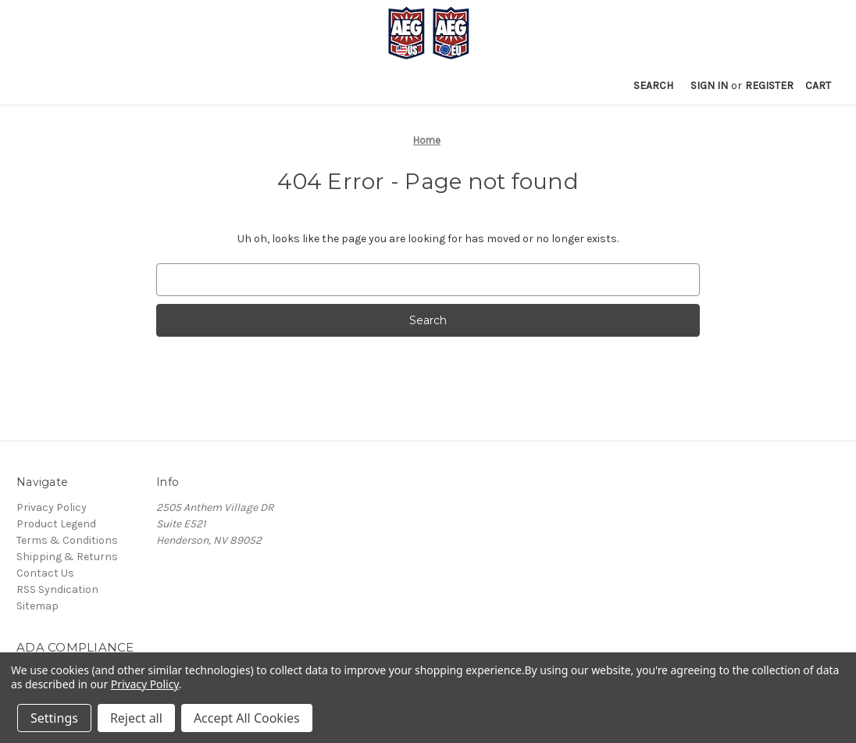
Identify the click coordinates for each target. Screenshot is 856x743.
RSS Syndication (57, 589)
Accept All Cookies (247, 718)
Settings (54, 718)
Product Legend (56, 523)
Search (653, 85)
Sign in (709, 85)
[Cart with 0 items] (818, 85)
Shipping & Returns (67, 556)
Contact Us (45, 573)
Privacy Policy (51, 507)
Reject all (136, 718)
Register (769, 85)
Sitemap (37, 606)
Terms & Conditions (67, 540)
